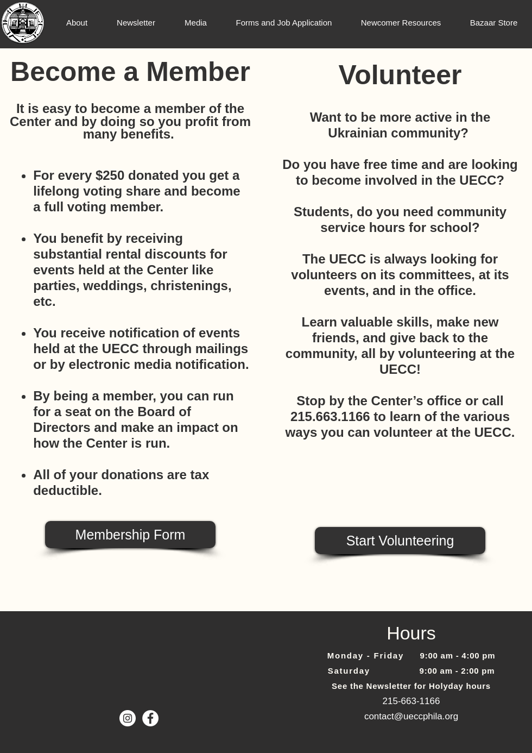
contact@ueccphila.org (411, 716)
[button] (77, 23)
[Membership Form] (130, 534)
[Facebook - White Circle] (150, 718)
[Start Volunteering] (400, 540)
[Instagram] (127, 718)
